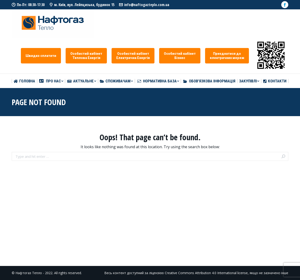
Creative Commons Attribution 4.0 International (200, 273)
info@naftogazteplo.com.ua (146, 4)
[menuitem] (24, 81)
